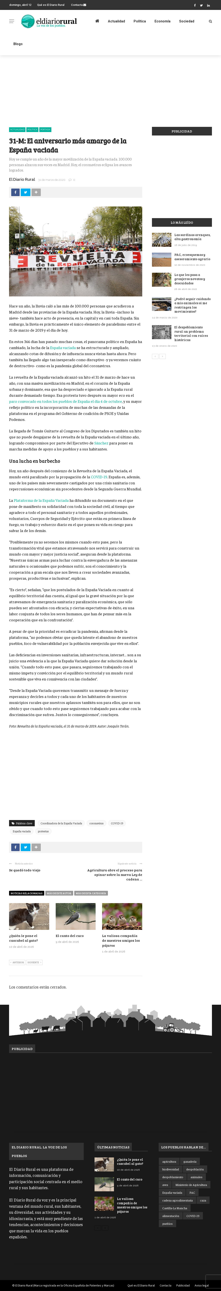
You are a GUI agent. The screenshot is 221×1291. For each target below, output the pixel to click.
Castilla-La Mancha (174, 1208)
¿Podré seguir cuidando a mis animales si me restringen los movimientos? (192, 305)
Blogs (18, 44)
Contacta (78, 4)
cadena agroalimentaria (177, 1200)
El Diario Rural (22, 179)
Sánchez (101, 442)
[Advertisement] (110, 87)
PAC (192, 1192)
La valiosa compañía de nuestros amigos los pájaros (121, 940)
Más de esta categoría (91, 893)
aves (165, 1185)
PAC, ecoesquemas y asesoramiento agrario (192, 256)
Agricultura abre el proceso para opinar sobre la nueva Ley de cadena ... (114, 874)
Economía (162, 21)
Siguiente (34, 962)
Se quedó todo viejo (24, 870)
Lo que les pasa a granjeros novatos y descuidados (189, 278)
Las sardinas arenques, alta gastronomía (192, 237)
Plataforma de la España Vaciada (41, 500)
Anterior (17, 962)
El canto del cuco (70, 935)
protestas (43, 831)
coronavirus (96, 823)
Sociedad (186, 21)
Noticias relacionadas (27, 893)
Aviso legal (202, 1285)
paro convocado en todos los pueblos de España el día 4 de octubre (65, 401)
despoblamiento (172, 1177)
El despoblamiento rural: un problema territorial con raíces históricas (191, 333)
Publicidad (183, 1285)
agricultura (169, 1161)
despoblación (195, 1169)
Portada (45, 129)
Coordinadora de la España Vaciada (61, 823)
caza (203, 1200)
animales (196, 1177)
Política (140, 21)
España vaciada (63, 347)
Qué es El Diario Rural (50, 4)
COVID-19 (99, 476)
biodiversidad (170, 1169)
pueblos (167, 1223)
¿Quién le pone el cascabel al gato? (23, 938)
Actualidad (116, 21)
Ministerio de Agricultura (191, 1185)
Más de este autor (59, 893)
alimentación (170, 1216)
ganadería (189, 1161)
